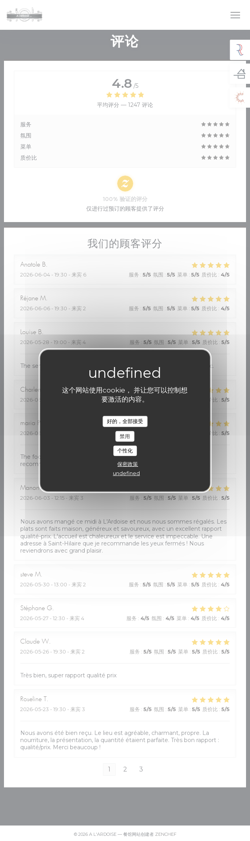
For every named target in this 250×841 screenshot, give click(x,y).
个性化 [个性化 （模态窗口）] (125, 450)
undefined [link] (126, 473)
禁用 (125, 436)
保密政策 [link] (127, 464)
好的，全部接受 (125, 421)
